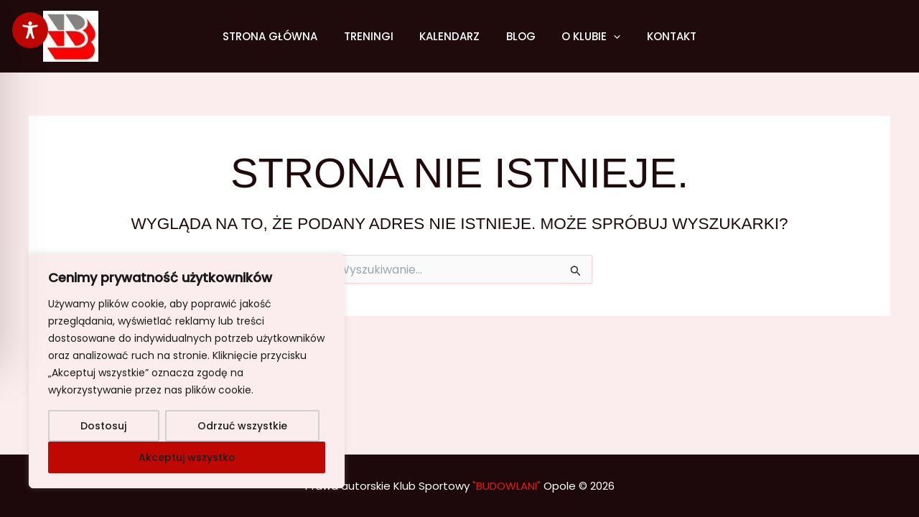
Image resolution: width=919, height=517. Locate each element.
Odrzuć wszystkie (242, 426)
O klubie (584, 36)
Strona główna (282, 36)
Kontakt (660, 36)
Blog (518, 36)
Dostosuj (103, 426)
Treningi (376, 36)
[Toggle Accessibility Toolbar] (30, 30)
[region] (187, 371)
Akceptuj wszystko (187, 457)
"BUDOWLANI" (506, 485)
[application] (607, 36)
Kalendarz (452, 36)
